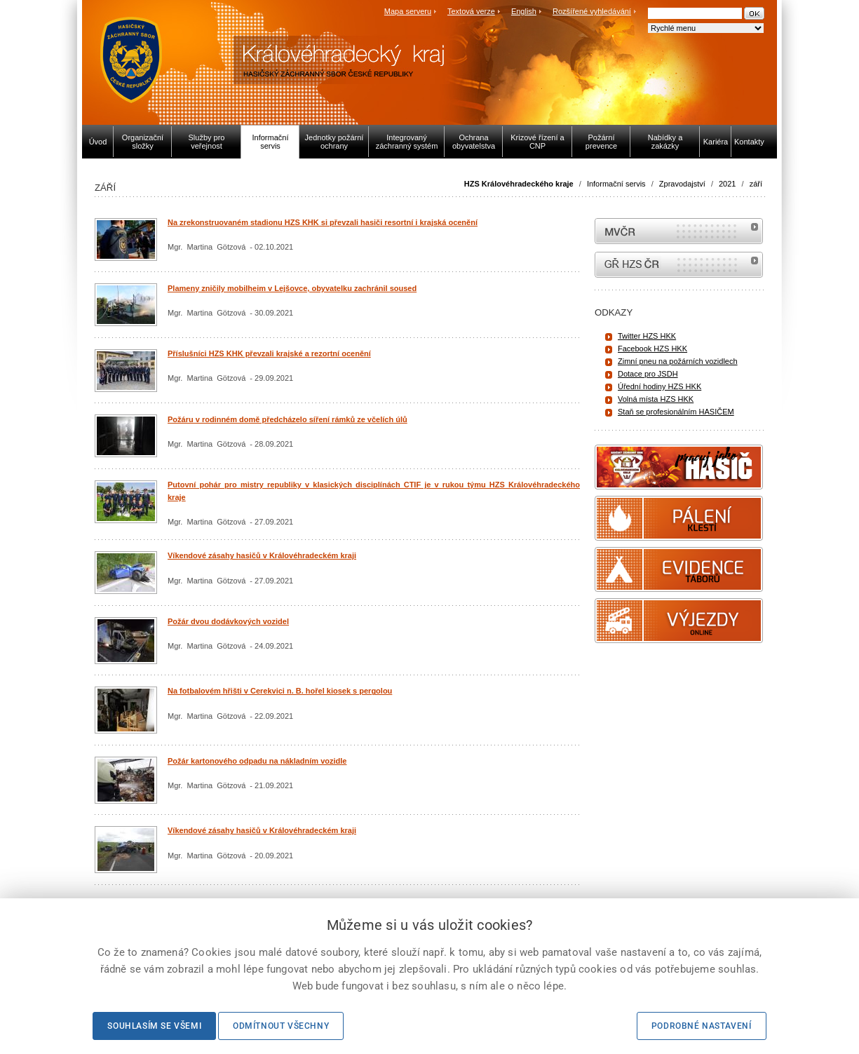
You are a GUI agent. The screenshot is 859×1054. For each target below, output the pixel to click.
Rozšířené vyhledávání (592, 11)
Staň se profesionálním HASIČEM (676, 411)
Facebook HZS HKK (652, 348)
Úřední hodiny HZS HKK (659, 386)
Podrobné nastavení (701, 1026)
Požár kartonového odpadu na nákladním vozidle (257, 761)
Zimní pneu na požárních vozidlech (678, 361)
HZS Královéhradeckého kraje (519, 184)
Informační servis (616, 184)
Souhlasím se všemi (154, 1026)
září (756, 184)
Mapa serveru (407, 11)
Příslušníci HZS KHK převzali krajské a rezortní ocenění (269, 353)
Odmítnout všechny (281, 1026)
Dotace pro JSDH (648, 374)
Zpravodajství (682, 184)
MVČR (679, 231)
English (523, 11)
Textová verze (471, 11)
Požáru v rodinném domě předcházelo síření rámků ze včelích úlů (287, 419)
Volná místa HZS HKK (656, 399)
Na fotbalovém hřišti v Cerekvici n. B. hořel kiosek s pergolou (280, 691)
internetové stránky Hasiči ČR (679, 265)
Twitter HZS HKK (647, 336)
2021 (727, 184)
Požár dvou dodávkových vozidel (228, 621)
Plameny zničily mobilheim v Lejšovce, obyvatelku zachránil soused (292, 288)
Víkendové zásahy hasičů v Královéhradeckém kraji (262, 555)
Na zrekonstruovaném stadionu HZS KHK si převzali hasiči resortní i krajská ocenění (323, 222)
